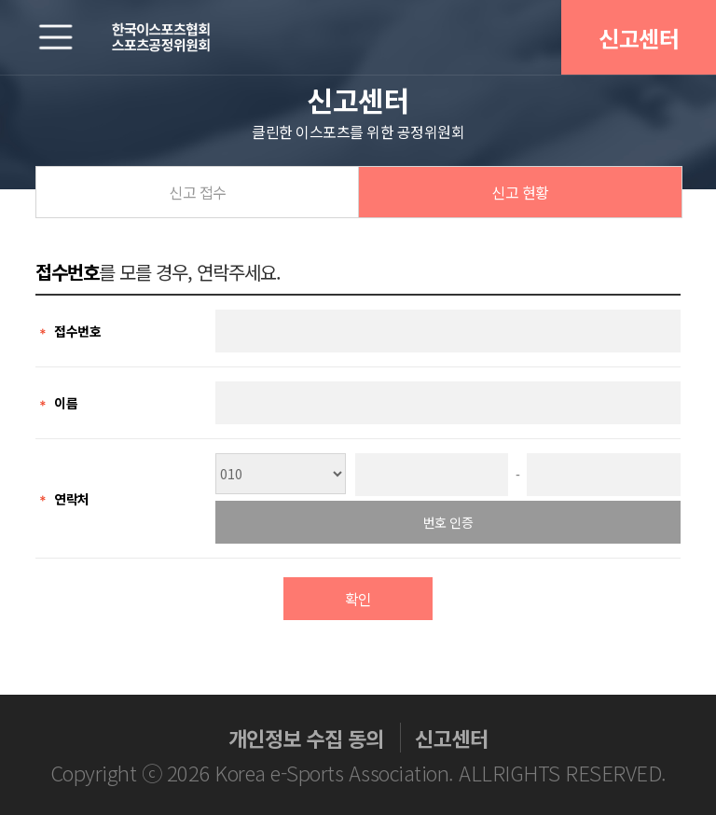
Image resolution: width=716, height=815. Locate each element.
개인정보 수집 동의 (306, 738)
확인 (358, 598)
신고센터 (639, 37)
